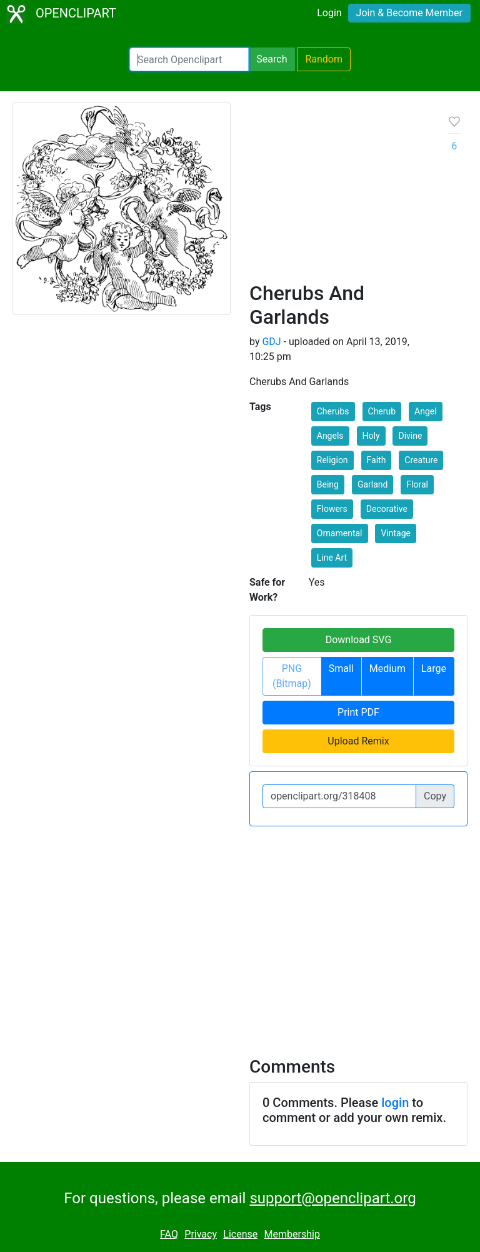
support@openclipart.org (332, 1198)
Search (271, 59)
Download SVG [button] (359, 640)
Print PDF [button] (358, 712)
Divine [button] (410, 436)
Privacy (200, 1234)
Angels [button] (330, 436)
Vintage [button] (396, 533)
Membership (292, 1234)
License (240, 1234)
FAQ (169, 1234)
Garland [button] (373, 484)
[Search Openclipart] (189, 59)
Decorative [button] (387, 509)
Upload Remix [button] (358, 741)
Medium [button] (387, 668)
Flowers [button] (332, 509)
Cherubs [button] (333, 411)
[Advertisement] (338, 197)
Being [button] (328, 484)
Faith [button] (376, 460)
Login (329, 13)
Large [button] (433, 668)
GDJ (271, 342)
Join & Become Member (409, 13)
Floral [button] (417, 484)
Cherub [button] (382, 411)
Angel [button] (425, 411)
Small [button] (341, 668)
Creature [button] (421, 460)
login (395, 1102)
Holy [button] (371, 436)
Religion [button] (332, 460)
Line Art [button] (332, 558)
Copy (435, 796)
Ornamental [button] (339, 533)
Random (323, 59)
